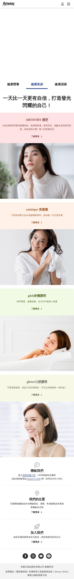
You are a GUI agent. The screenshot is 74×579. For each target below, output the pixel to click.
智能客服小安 (29, 475)
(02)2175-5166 (33, 479)
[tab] (13, 85)
